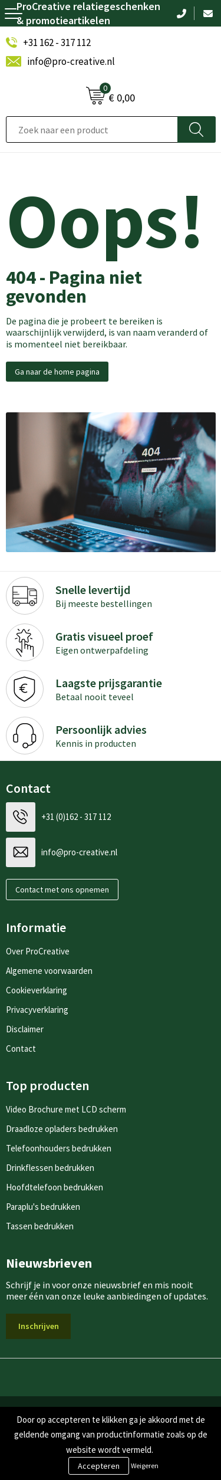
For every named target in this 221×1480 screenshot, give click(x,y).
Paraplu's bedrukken (43, 1206)
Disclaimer (25, 1029)
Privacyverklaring (37, 1009)
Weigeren (145, 1465)
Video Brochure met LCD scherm (66, 1109)
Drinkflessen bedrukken (50, 1167)
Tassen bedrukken (40, 1226)
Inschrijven (38, 1326)
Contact (21, 1048)
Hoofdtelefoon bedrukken (54, 1187)
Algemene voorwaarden (49, 970)
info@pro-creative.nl (71, 61)
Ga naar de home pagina (57, 371)
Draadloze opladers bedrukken (62, 1128)
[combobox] (92, 129)
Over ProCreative (38, 951)
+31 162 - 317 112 (57, 42)
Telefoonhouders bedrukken (58, 1148)
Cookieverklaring (36, 990)
